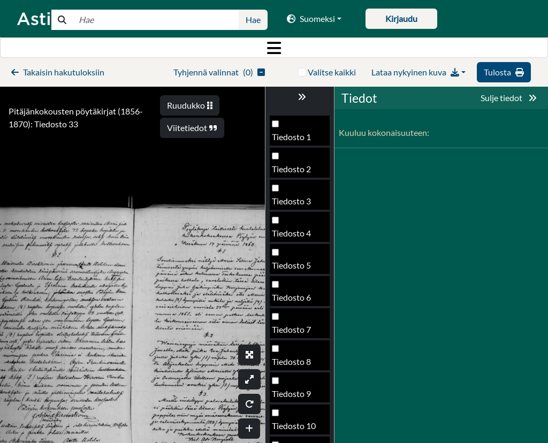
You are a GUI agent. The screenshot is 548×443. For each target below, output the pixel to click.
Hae (253, 19)
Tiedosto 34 (294, 300)
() (219, 72)
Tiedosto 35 (294, 332)
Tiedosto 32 (294, 236)
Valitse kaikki (332, 72)
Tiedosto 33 (294, 268)
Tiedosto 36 (294, 365)
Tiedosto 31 (294, 204)
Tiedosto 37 (294, 397)
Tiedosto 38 (294, 429)
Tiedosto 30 (294, 172)
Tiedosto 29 (294, 140)
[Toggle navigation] (274, 47)
